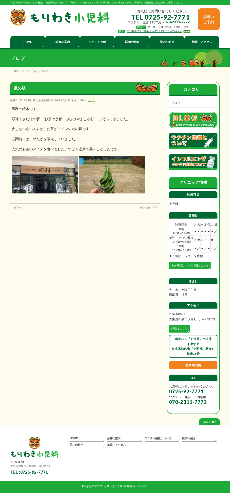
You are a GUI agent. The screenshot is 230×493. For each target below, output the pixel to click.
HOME (74, 438)
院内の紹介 (76, 444)
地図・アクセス (116, 444)
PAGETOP (209, 421)
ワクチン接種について (158, 438)
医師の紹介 (188, 438)
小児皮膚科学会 (149, 207)
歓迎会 (16, 207)
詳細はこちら (179, 328)
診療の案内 (114, 438)
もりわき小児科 (113, 486)
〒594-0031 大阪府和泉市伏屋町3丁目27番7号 (154, 31)
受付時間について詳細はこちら (189, 265)
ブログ (91, 100)
